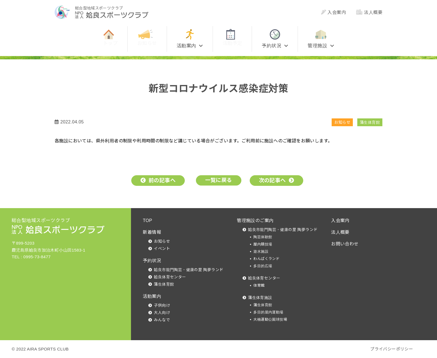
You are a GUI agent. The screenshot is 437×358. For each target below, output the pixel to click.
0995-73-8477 (37, 256)
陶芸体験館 (262, 237)
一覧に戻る (218, 180)
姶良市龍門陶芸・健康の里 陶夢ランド (188, 269)
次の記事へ (272, 180)
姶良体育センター (170, 277)
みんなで (162, 320)
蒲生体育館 (370, 122)
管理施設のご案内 (255, 220)
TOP (147, 220)
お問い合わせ (344, 244)
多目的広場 (262, 266)
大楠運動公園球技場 (270, 319)
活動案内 (152, 296)
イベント (162, 248)
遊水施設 (260, 251)
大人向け (162, 312)
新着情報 (152, 232)
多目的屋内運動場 (268, 312)
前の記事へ (162, 180)
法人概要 (369, 12)
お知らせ (342, 122)
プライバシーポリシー (391, 349)
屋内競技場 (262, 244)
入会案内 (333, 12)
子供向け (162, 305)
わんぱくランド (266, 259)
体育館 (258, 285)
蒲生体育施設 (260, 297)
